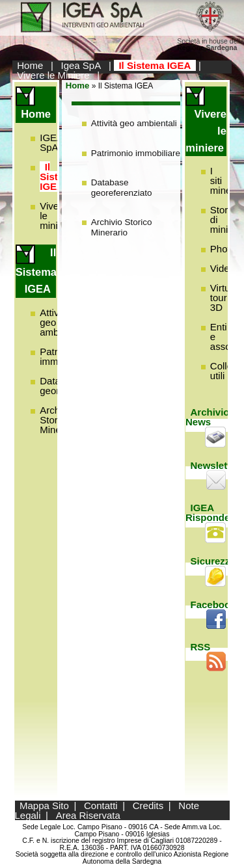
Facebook (213, 604)
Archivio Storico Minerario (121, 227)
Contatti (101, 805)
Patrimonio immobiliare (135, 153)
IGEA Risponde (207, 512)
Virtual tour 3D (223, 297)
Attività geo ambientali (134, 123)
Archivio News (207, 416)
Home (30, 65)
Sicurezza (213, 560)
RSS (201, 646)
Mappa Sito (44, 805)
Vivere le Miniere (53, 75)
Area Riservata (88, 815)
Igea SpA (81, 65)
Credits (148, 805)
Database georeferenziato (121, 188)
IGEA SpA (51, 142)
